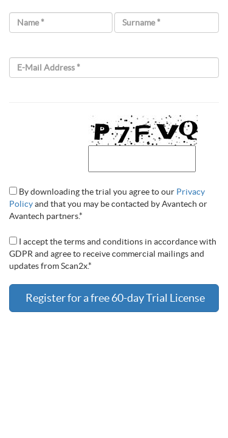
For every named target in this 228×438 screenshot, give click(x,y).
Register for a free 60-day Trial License (114, 297)
